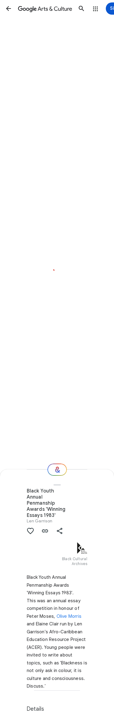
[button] (8, 8)
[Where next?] (57, 470)
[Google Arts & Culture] (45, 8)
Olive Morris (69, 616)
